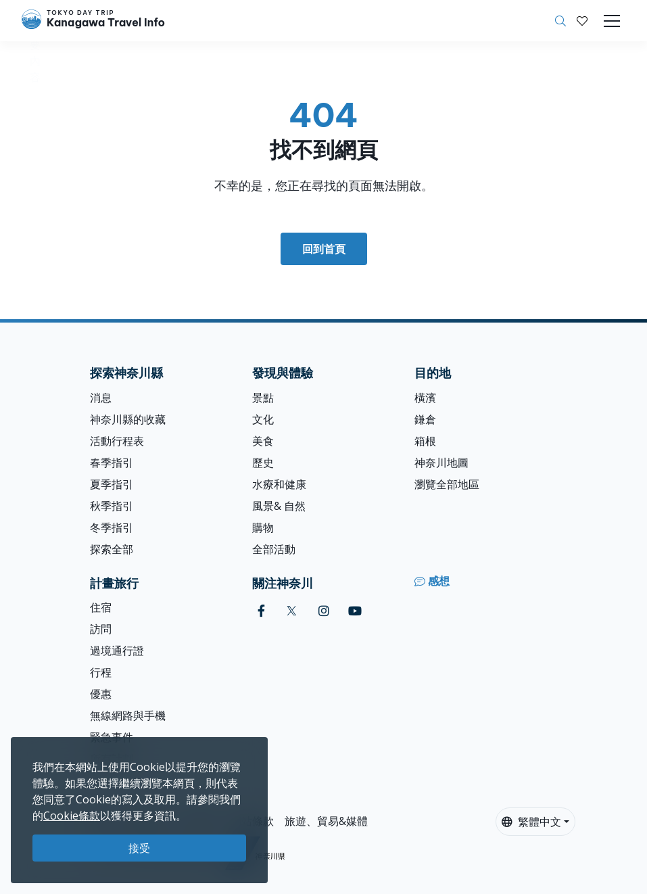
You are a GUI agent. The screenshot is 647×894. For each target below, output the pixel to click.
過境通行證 (117, 650)
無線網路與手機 (128, 715)
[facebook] (261, 611)
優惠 (101, 693)
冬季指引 (111, 527)
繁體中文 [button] (531, 821)
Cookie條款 (71, 815)
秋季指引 (111, 505)
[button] (582, 21)
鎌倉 (425, 419)
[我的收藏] (582, 20)
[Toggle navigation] (611, 20)
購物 (263, 527)
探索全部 (111, 549)
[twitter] (292, 611)
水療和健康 (279, 484)
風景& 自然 (279, 505)
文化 (263, 419)
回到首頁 (323, 248)
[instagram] (324, 611)
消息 (101, 397)
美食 (263, 440)
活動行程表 (117, 440)
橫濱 (425, 397)
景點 (263, 397)
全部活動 (273, 549)
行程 (101, 672)
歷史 (263, 462)
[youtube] (355, 611)
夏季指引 (111, 484)
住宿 (101, 607)
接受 (139, 848)
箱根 (425, 440)
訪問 (101, 628)
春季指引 (111, 462)
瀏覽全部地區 (446, 484)
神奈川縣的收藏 (128, 419)
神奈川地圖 (441, 462)
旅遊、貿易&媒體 (326, 821)
